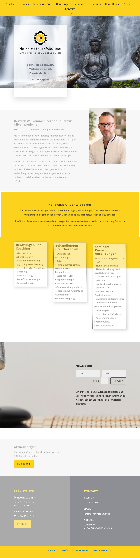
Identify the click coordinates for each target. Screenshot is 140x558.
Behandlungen (41, 4)
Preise (127, 4)
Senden (118, 381)
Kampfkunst (112, 4)
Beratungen (63, 4)
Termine (96, 4)
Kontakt (70, 9)
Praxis (25, 4)
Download (23, 463)
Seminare (79, 4)
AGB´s (64, 550)
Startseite (12, 4)
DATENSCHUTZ (103, 550)
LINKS (51, 550)
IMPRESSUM (81, 550)
